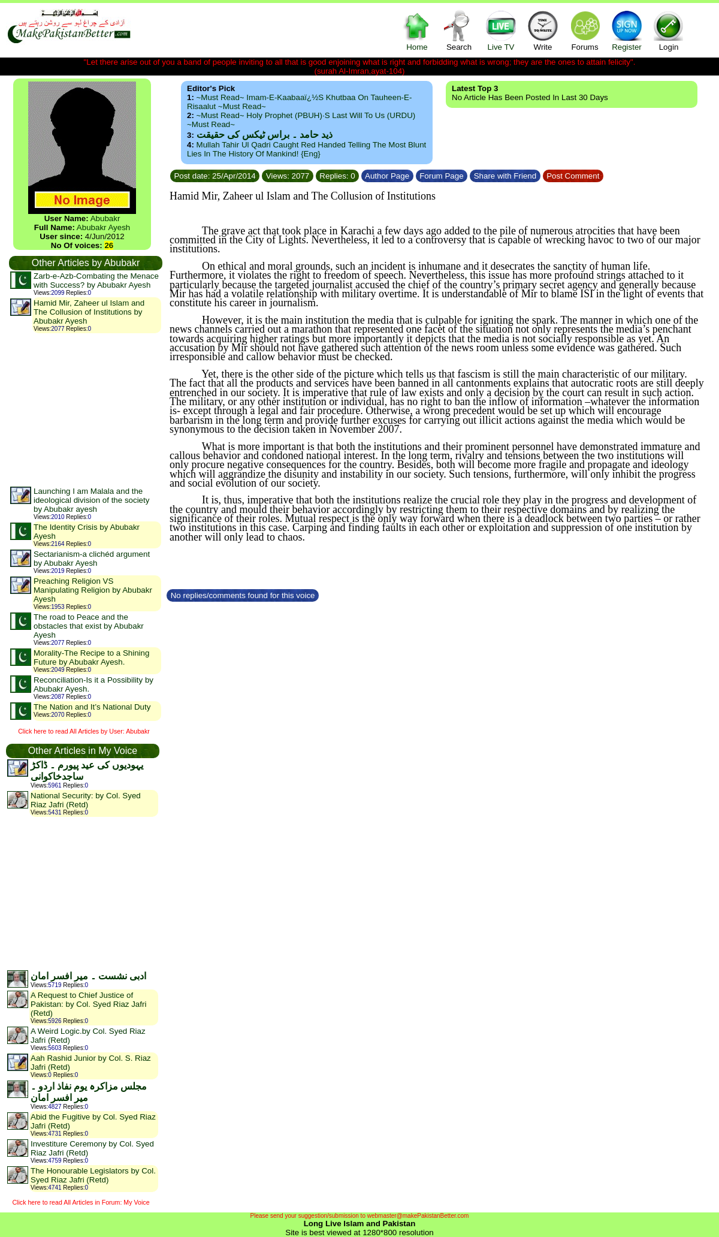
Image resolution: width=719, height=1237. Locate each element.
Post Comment (573, 175)
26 (108, 245)
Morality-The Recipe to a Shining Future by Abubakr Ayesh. (91, 657)
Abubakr (105, 218)
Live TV (501, 30)
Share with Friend (505, 175)
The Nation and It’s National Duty (92, 706)
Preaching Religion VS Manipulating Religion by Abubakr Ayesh (93, 590)
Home (417, 30)
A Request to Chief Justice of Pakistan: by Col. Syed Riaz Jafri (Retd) (88, 1004)
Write (543, 30)
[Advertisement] (85, 409)
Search (459, 30)
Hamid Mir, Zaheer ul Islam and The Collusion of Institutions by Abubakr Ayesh (89, 311)
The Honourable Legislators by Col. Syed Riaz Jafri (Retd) (93, 1175)
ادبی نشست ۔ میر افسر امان (88, 976)
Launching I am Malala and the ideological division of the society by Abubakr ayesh (91, 500)
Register (627, 30)
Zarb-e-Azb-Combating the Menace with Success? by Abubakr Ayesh (96, 280)
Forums (585, 30)
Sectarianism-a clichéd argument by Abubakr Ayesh (92, 559)
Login (669, 30)
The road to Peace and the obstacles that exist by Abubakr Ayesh (89, 626)
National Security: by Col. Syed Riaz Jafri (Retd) (86, 800)
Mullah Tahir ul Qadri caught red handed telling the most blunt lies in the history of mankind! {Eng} (306, 149)
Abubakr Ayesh (103, 227)
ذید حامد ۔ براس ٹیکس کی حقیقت (265, 134)
